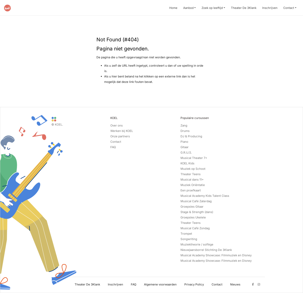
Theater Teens (190, 174)
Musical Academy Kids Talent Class (204, 196)
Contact (288, 8)
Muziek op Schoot (192, 169)
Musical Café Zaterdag (196, 201)
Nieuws (235, 284)
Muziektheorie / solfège (196, 244)
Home (173, 8)
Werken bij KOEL (121, 131)
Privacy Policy (194, 284)
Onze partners (120, 136)
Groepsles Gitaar (191, 206)
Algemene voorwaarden (160, 284)
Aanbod (188, 8)
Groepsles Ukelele (193, 217)
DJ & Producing (191, 136)
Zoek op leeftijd (212, 8)
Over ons (116, 125)
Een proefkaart (190, 190)
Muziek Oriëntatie (192, 185)
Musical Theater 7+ (193, 158)
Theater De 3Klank (243, 8)
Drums (185, 131)
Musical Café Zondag (195, 228)
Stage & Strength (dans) (196, 212)
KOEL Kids (187, 163)
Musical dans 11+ (192, 179)
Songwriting (188, 239)
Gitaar (184, 147)
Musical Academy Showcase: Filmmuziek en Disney (216, 255)
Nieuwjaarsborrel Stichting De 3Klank (206, 250)
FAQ (113, 147)
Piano (184, 142)
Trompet (186, 233)
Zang (183, 125)
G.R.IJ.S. (186, 152)
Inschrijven (269, 8)
